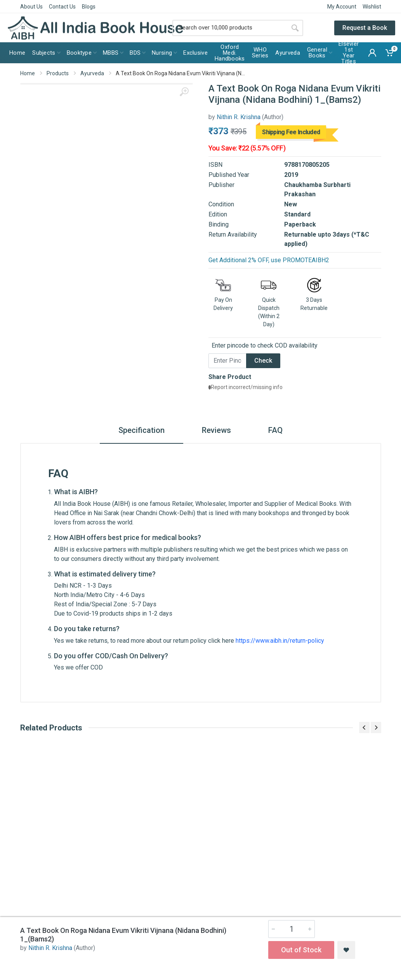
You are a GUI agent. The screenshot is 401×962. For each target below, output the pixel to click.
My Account (341, 6)
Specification (141, 430)
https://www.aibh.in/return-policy (280, 640)
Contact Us (62, 6)
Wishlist (372, 6)
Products (58, 73)
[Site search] (229, 28)
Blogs (88, 6)
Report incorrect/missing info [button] (245, 387)
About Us (31, 6)
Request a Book (364, 27)
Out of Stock (301, 950)
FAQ (275, 430)
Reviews (216, 430)
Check (263, 360)
